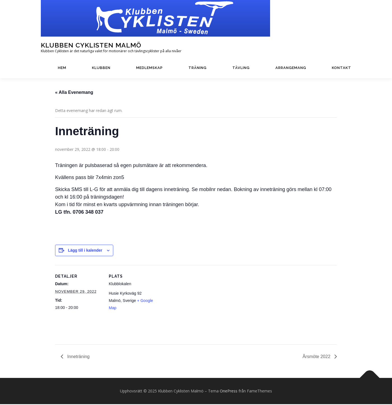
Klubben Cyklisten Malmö (91, 45)
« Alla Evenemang (74, 93)
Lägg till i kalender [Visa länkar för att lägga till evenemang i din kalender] (85, 251)
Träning (197, 68)
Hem (62, 68)
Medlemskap (149, 68)
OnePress (228, 391)
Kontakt (341, 68)
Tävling (241, 68)
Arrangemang (290, 68)
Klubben (101, 68)
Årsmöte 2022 (317, 357)
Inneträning (78, 357)
